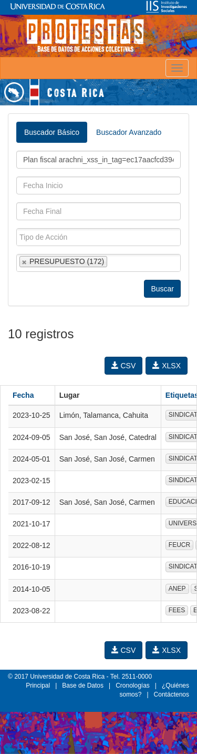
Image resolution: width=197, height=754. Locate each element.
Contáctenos (171, 694)
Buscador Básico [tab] (51, 132)
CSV (123, 365)
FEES (177, 610)
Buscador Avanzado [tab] (128, 132)
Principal (38, 685)
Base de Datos (82, 685)
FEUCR (179, 545)
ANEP (177, 588)
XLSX (166, 365)
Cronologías (133, 685)
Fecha (23, 395)
